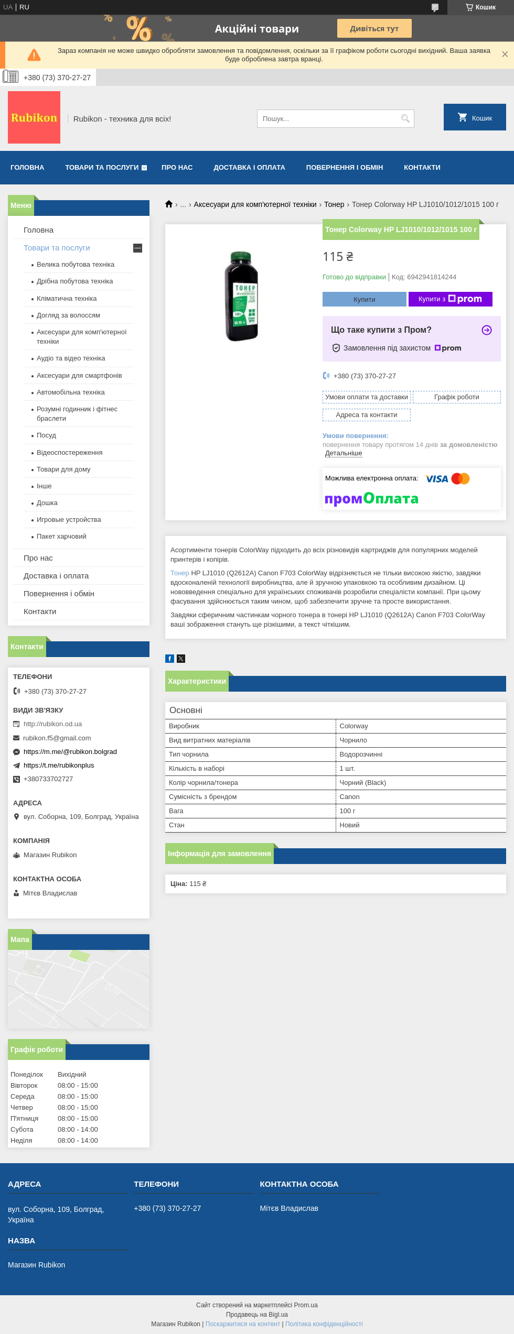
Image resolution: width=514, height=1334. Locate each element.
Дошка (47, 503)
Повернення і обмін (344, 167)
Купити (365, 299)
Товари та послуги (101, 167)
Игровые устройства (69, 519)
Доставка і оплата (249, 167)
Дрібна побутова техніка (75, 281)
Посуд (46, 435)
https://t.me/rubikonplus (59, 765)
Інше (44, 486)
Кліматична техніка (67, 298)
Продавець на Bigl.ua (257, 1314)
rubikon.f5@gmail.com (57, 738)
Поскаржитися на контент (243, 1324)
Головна (27, 167)
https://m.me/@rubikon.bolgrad (70, 752)
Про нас (177, 167)
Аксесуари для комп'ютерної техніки (255, 204)
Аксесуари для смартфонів (79, 375)
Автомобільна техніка (71, 392)
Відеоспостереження (70, 452)
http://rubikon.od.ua (53, 724)
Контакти (422, 167)
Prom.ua (306, 1305)
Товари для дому (63, 469)
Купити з (450, 299)
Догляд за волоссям (68, 315)
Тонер (334, 204)
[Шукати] (405, 119)
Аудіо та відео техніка (71, 358)
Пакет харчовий (62, 536)
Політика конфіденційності (324, 1324)
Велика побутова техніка (75, 264)
